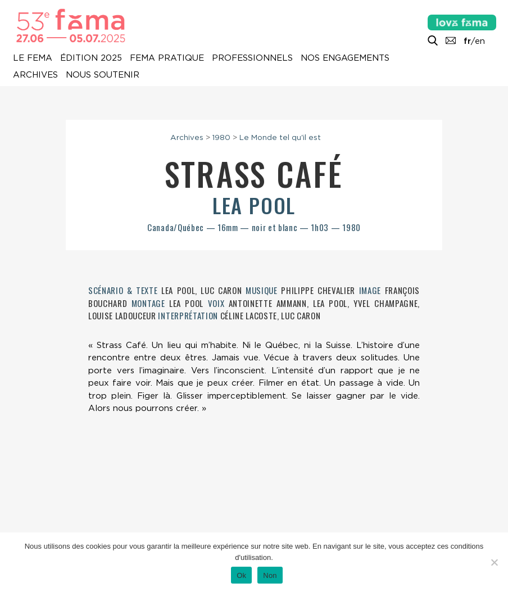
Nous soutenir (102, 75)
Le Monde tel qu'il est (280, 137)
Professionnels (252, 58)
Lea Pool (254, 205)
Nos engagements (345, 58)
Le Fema (32, 58)
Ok (241, 575)
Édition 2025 (91, 58)
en (480, 41)
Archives (35, 75)
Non (270, 575)
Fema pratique (167, 58)
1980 (221, 137)
